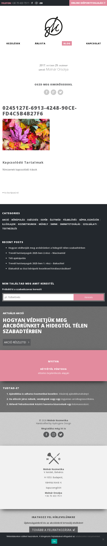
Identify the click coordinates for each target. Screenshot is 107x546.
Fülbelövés (70, 219)
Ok (54, 541)
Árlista (40, 43)
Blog (66, 43)
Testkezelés (9, 228)
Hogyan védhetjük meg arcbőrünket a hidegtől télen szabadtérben (46, 247)
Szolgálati (90, 224)
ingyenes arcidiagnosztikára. (77, 398)
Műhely (43, 224)
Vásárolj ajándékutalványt (74, 393)
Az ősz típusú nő (11, 192)
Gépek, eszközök (89, 219)
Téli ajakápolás (17, 258)
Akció (5, 219)
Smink (54, 224)
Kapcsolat (93, 43)
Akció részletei (16, 342)
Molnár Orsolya (57, 69)
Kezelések (13, 43)
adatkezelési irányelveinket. (87, 536)
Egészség (32, 219)
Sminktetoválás (70, 224)
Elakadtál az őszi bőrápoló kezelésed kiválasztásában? (39, 268)
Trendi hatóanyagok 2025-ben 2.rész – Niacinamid (36, 252)
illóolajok (9, 224)
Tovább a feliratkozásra (53, 530)
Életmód (55, 219)
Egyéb (44, 219)
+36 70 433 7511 (20, 3)
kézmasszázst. (80, 404)
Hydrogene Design (61, 423)
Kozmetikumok (27, 224)
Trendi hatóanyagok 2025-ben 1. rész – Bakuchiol (36, 263)
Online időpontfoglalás (88, 2)
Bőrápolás (18, 219)
